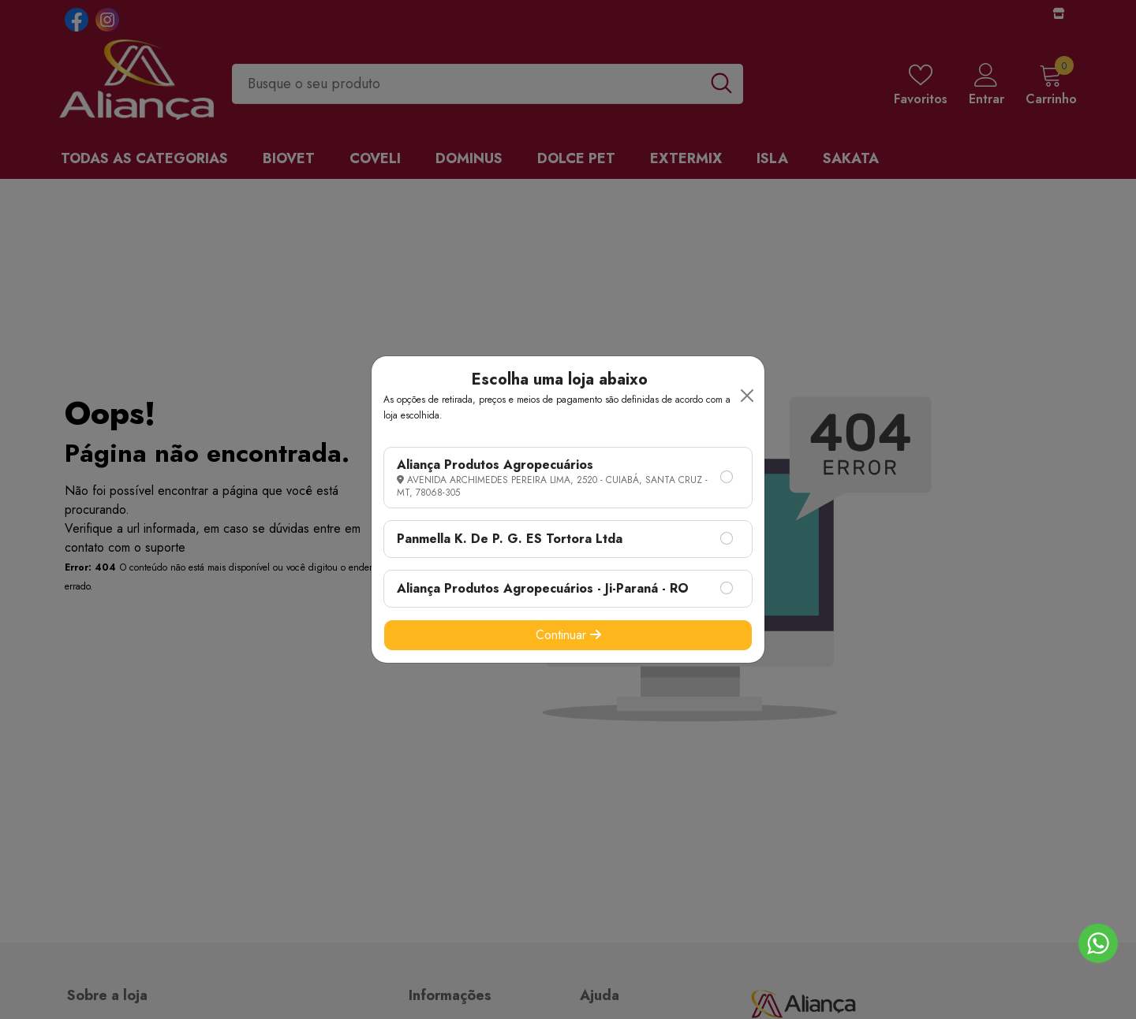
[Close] (747, 395)
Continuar (568, 635)
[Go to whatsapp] (1098, 943)
